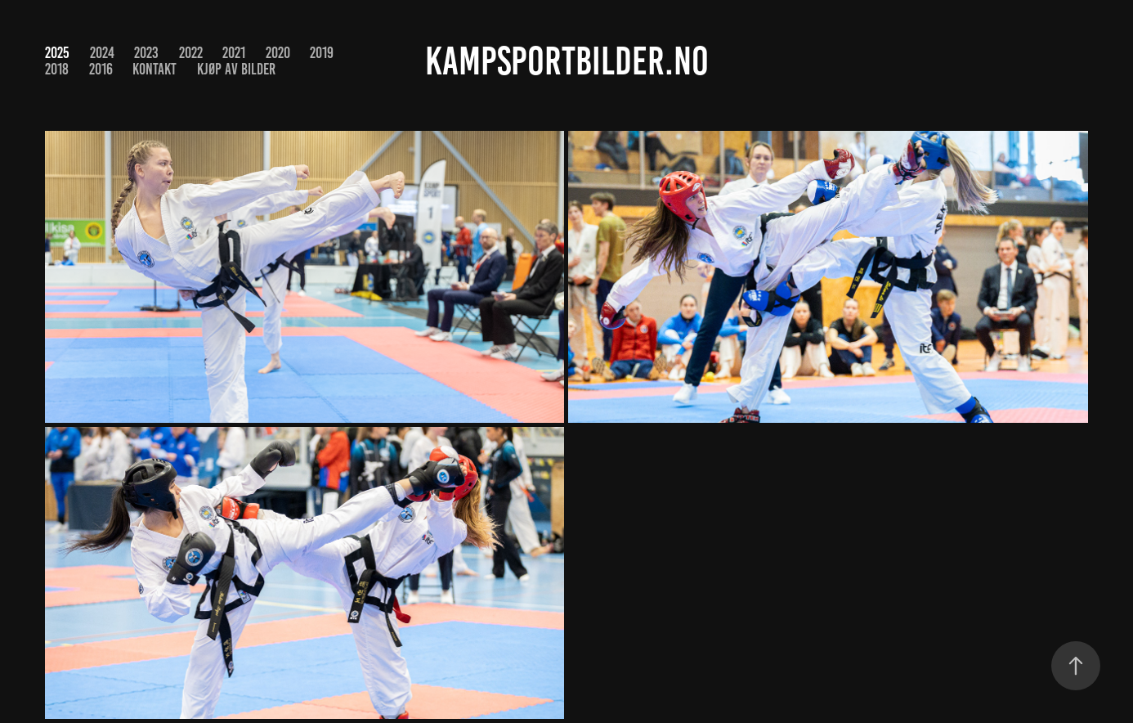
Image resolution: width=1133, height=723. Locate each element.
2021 (233, 52)
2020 (278, 52)
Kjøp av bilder (236, 69)
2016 (101, 69)
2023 (146, 52)
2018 (57, 69)
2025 (57, 52)
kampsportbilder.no (567, 61)
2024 (102, 52)
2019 (322, 52)
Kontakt (154, 69)
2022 (191, 52)
